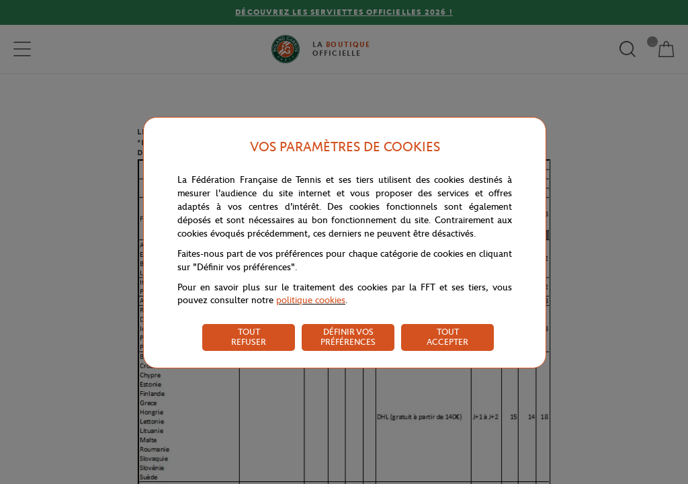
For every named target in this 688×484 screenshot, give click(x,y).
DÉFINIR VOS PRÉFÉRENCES (348, 337)
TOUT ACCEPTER (447, 337)
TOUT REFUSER (248, 337)
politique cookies (310, 300)
